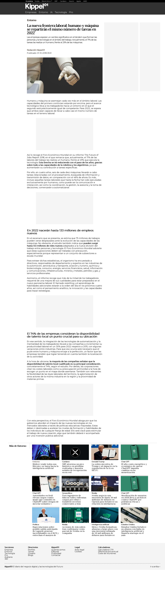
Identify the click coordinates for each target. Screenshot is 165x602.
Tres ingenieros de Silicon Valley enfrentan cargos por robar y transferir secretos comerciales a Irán (74, 531)
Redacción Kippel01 (36, 82)
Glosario (31, 586)
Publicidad (56, 586)
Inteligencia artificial (100, 557)
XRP (56, 1)
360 (6, 591)
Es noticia (29, 1)
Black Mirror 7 (47, 1)
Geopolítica (67, 525)
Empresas (31, 12)
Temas (31, 584)
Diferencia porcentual (108, 584)
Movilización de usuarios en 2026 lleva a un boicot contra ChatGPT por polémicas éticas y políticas (133, 531)
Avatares (8, 589)
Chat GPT (125, 494)
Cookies (78, 584)
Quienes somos (58, 582)
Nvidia (37, 1)
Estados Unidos (128, 557)
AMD (85, 1)
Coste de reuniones (107, 586)
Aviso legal (79, 582)
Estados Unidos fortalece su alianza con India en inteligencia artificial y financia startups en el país (133, 563)
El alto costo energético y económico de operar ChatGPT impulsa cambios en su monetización (134, 500)
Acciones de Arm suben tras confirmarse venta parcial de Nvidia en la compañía (73, 562)
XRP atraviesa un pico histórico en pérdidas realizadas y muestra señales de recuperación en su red (74, 500)
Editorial (55, 584)
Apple (78, 1)
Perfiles (31, 582)
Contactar (55, 587)
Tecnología (61, 12)
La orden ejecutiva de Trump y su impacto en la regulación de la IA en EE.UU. (104, 499)
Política (36, 557)
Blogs (30, 587)
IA (51, 12)
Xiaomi (71, 1)
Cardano (63, 1)
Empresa (9, 582)
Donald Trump (98, 494)
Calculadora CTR (105, 582)
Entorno (43, 12)
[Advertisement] (82, 33)
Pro (71, 12)
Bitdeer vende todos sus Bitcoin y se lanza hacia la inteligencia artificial (45, 498)
